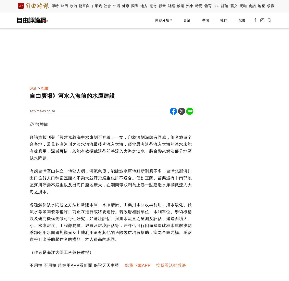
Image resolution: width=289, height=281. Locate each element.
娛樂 (180, 6)
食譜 (252, 6)
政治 (73, 6)
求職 (270, 6)
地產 (261, 6)
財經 (171, 6)
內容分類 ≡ (163, 20)
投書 (242, 20)
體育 (208, 6)
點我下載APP (138, 265)
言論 (187, 20)
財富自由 (86, 6)
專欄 (205, 20)
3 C (216, 6)
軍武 (98, 6)
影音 (162, 6)
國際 (134, 6)
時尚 (198, 6)
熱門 (64, 6)
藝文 (234, 6)
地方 (144, 6)
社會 (107, 6)
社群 (223, 20)
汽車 (189, 6)
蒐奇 (153, 6)
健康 (125, 6)
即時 (55, 6)
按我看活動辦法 (171, 265)
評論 (224, 6)
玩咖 (243, 6)
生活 (116, 6)
